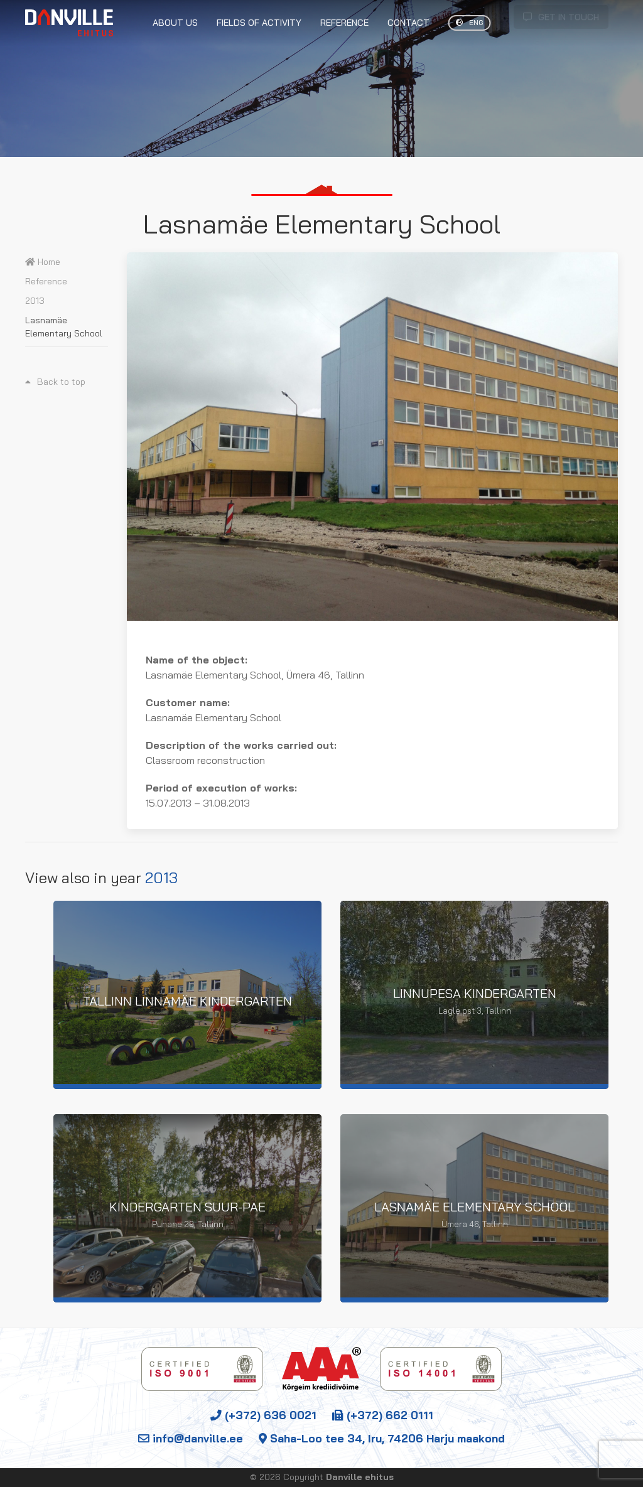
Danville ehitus (360, 1477)
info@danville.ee (190, 1438)
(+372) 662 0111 (382, 1415)
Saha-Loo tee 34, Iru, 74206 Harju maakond (382, 1438)
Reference (46, 281)
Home (42, 261)
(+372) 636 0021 (263, 1415)
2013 (35, 300)
